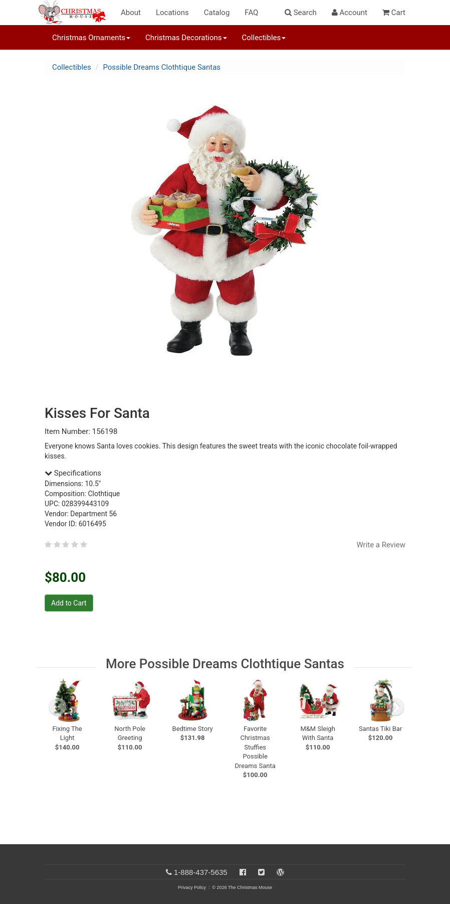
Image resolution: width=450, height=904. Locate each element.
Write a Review (380, 544)
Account (349, 12)
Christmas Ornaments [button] (91, 37)
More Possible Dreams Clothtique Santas (225, 663)
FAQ (251, 12)
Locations (172, 12)
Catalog (217, 12)
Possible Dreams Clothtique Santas (161, 67)
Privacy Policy (192, 887)
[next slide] (395, 707)
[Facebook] (243, 872)
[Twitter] (261, 872)
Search (301, 12)
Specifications (73, 473)
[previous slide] (58, 707)
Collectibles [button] (264, 37)
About (131, 12)
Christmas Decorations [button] (186, 37)
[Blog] (280, 872)
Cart (393, 12)
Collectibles (71, 67)
